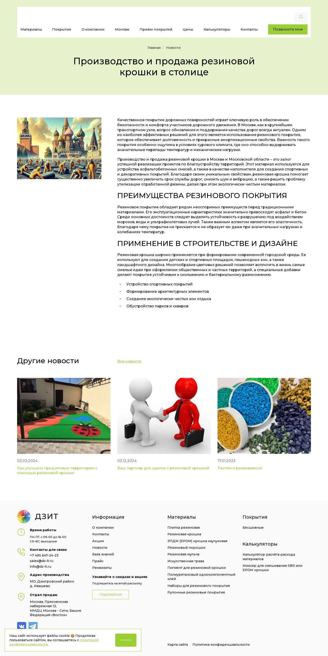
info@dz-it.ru (40, 566)
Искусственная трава (185, 561)
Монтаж (122, 29)
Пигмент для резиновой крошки (196, 568)
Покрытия (61, 29)
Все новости (129, 361)
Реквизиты (102, 568)
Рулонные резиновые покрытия (196, 592)
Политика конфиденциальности (221, 645)
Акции (98, 541)
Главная (154, 48)
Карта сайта (177, 645)
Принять (126, 640)
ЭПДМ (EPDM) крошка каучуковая (197, 541)
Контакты (249, 29)
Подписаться (110, 594)
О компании (93, 29)
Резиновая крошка (184, 534)
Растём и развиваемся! (240, 468)
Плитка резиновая (183, 527)
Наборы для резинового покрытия (198, 586)
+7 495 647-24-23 (44, 555)
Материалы (31, 29)
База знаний (103, 554)
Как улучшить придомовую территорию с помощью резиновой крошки (57, 470)
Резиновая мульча (183, 554)
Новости (173, 48)
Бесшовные (253, 527)
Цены (188, 29)
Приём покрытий (156, 29)
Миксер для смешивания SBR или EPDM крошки (272, 568)
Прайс (97, 561)
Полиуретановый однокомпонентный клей (201, 576)
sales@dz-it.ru (41, 560)
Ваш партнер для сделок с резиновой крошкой (163, 468)
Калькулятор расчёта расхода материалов (269, 556)
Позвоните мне (288, 29)
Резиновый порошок (186, 548)
